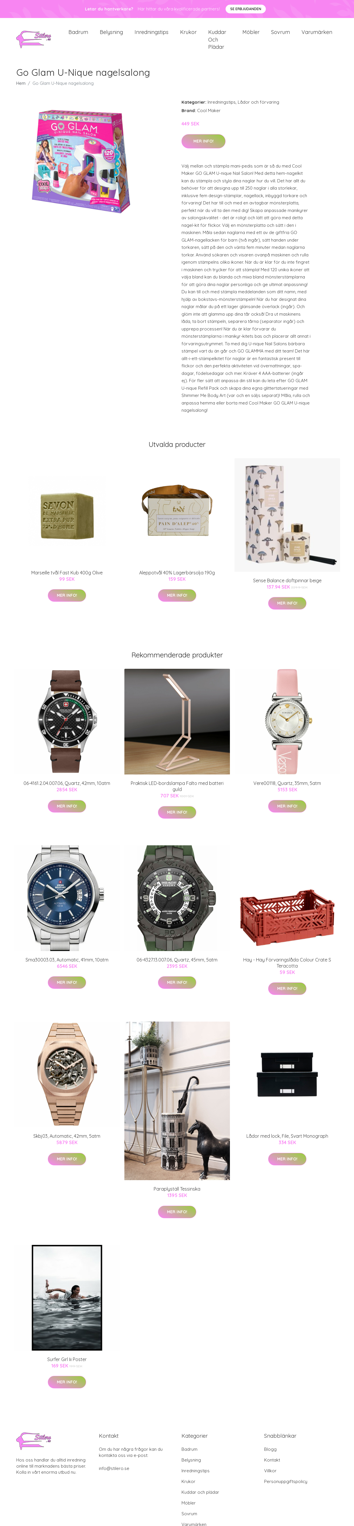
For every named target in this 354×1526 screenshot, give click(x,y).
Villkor (270, 1475)
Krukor (188, 34)
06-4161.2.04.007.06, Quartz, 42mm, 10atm (66, 788)
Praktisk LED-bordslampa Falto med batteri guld (177, 791)
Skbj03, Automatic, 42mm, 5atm (66, 1141)
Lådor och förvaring (258, 107)
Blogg (270, 1454)
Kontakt (272, 1465)
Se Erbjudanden (245, 9)
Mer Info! (203, 146)
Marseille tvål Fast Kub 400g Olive (67, 577)
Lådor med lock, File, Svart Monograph (287, 1141)
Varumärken (317, 34)
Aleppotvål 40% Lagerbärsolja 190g (177, 577)
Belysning (111, 34)
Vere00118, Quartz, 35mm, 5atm (287, 788)
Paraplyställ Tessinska (177, 1194)
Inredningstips (151, 34)
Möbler (250, 34)
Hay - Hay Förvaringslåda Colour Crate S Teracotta (287, 968)
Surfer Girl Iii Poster (67, 1364)
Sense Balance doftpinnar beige (287, 585)
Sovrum (280, 34)
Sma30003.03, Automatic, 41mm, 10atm (67, 965)
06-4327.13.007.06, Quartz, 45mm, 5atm (177, 965)
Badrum (78, 34)
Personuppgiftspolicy (285, 1486)
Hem (21, 88)
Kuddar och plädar (217, 42)
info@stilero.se (114, 1473)
